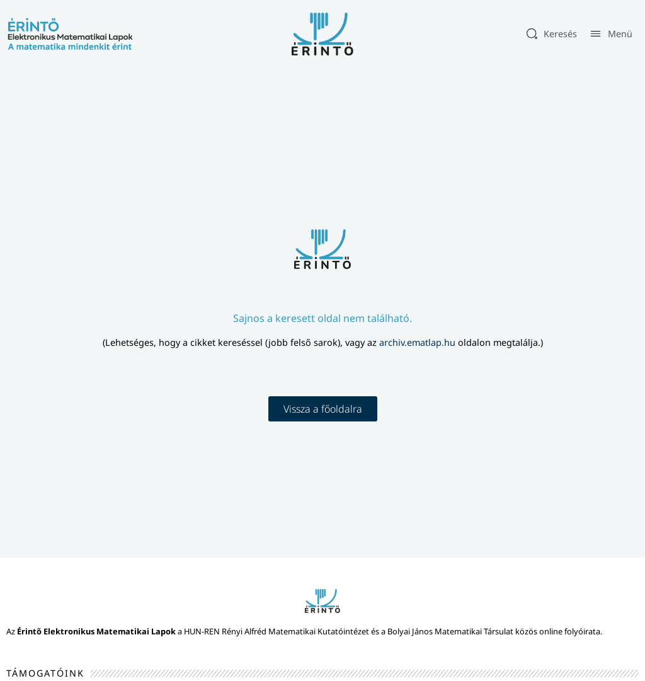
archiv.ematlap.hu (418, 342)
